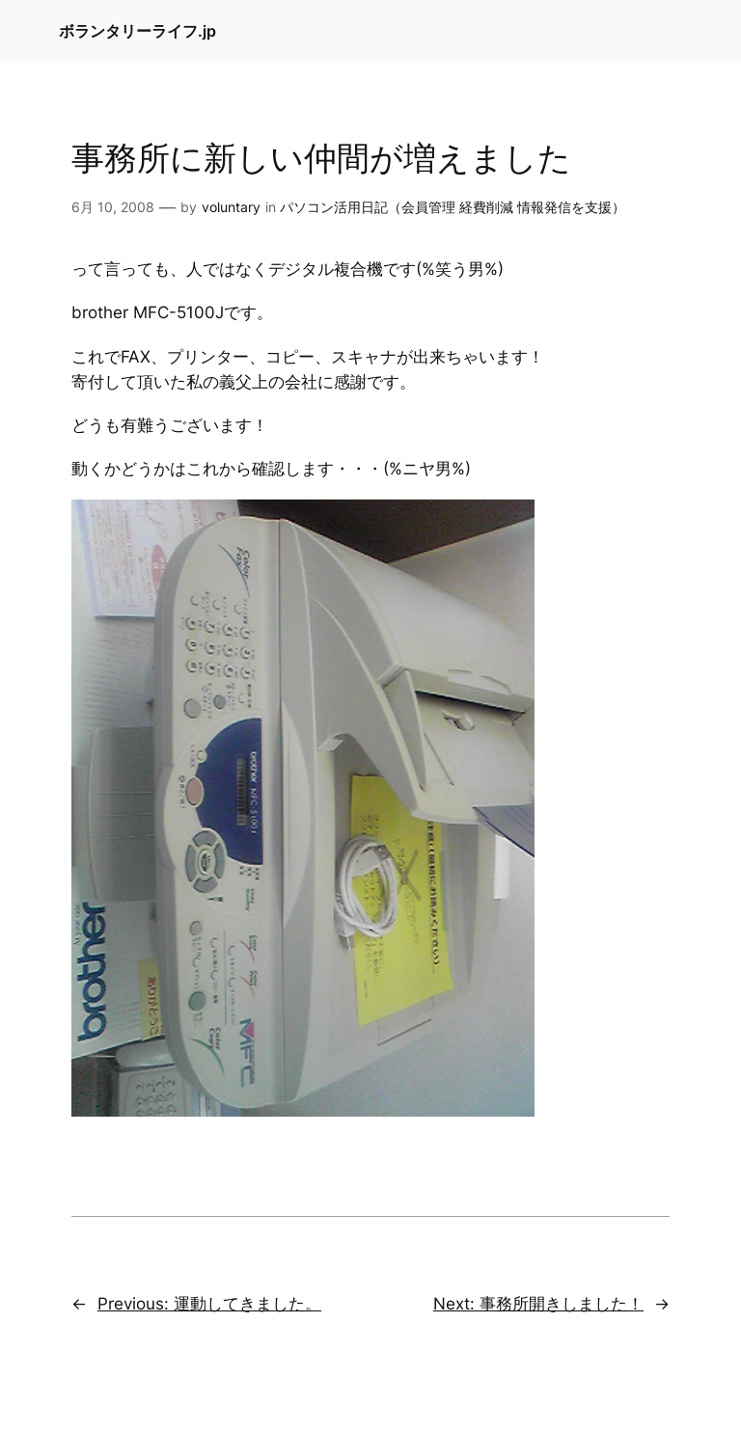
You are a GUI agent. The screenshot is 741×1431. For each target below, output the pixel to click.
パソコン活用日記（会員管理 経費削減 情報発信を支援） (452, 207)
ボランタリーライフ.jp (137, 30)
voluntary (231, 207)
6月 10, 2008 (112, 207)
